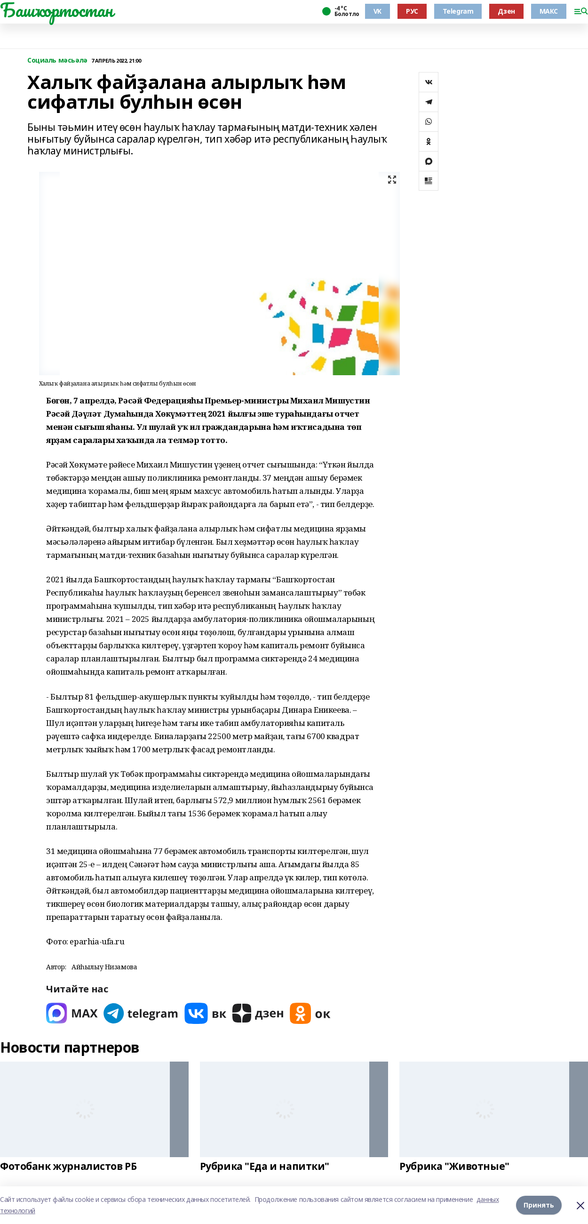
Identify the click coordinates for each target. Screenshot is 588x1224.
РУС (412, 11)
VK (377, 11)
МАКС (549, 11)
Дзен (506, 11)
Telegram (458, 11)
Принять (539, 1204)
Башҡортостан (56, 9)
